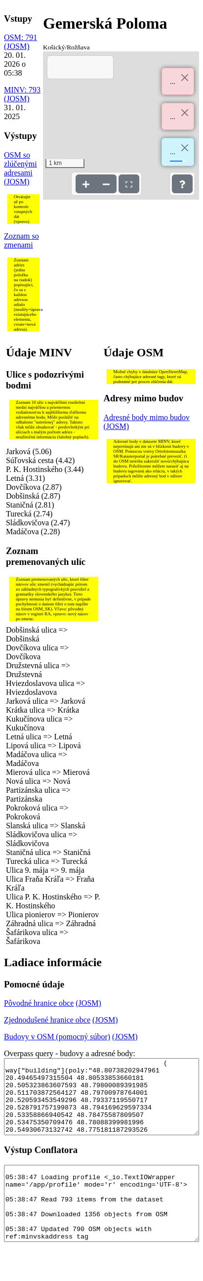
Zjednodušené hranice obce (47, 1020)
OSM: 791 (20, 37)
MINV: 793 (22, 89)
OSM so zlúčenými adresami (20, 164)
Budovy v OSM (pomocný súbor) (57, 1036)
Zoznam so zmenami (21, 240)
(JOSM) (17, 46)
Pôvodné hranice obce (39, 1003)
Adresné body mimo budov (146, 417)
